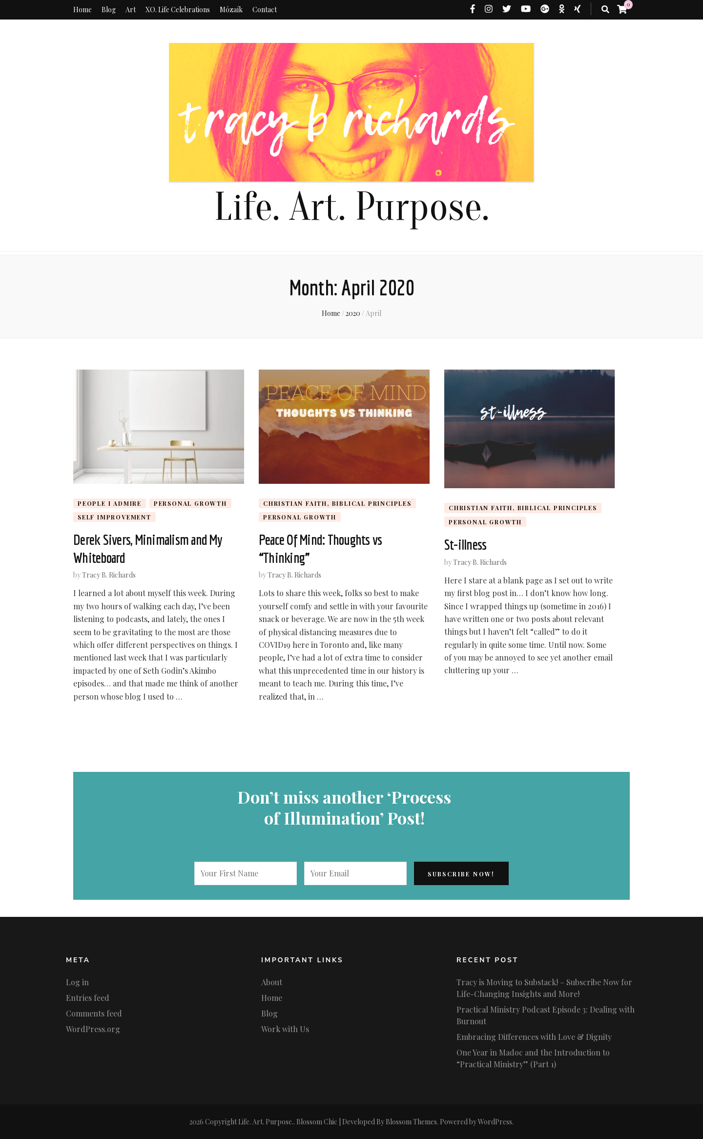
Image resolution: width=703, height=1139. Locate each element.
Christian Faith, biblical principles (337, 503)
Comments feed (94, 1013)
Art (130, 9)
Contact (264, 9)
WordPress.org (93, 1029)
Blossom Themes (411, 1121)
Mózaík (231, 9)
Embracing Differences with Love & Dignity (534, 1037)
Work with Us (285, 1029)
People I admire (110, 503)
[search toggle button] (605, 9)
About (271, 982)
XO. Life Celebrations (177, 9)
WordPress (495, 1121)
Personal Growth (190, 503)
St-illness (465, 544)
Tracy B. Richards (109, 575)
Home (82, 9)
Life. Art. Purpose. (351, 207)
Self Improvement (114, 517)
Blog (109, 9)
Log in (77, 982)
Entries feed (87, 998)
